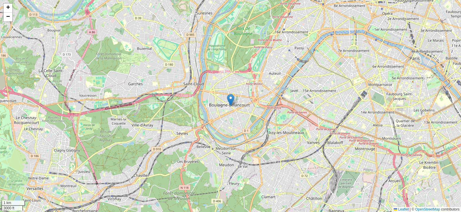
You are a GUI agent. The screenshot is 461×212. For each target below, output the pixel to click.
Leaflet (401, 209)
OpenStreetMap (427, 209)
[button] (230, 100)
